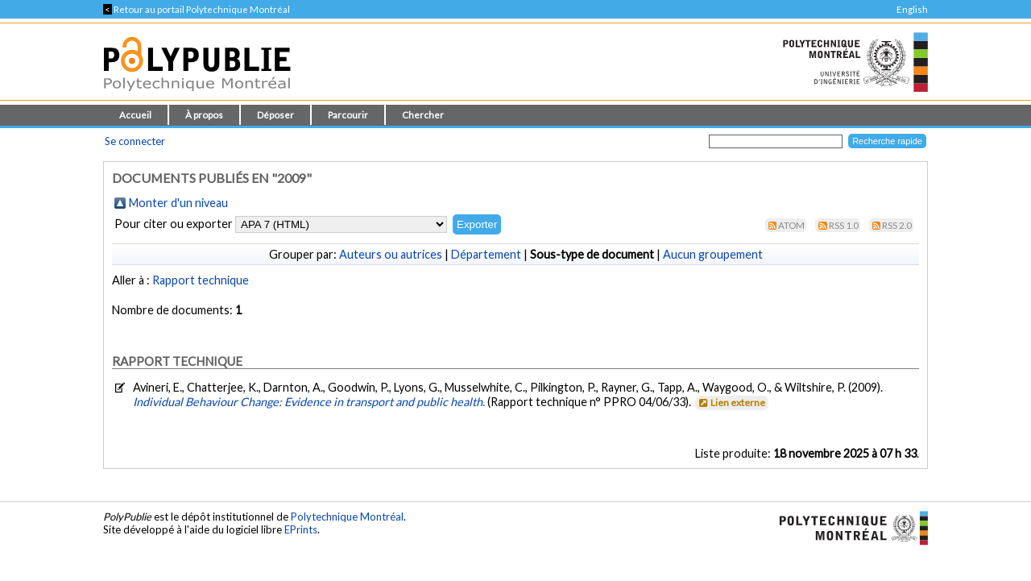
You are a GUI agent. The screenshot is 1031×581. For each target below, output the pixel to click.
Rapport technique (200, 280)
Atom (791, 225)
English (912, 9)
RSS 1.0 (844, 225)
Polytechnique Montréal (347, 516)
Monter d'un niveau (178, 203)
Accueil (135, 115)
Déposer (275, 115)
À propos (204, 115)
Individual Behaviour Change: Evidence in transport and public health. (310, 402)
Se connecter (135, 141)
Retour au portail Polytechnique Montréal (196, 9)
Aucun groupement (713, 254)
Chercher (423, 115)
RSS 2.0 (897, 225)
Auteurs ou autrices (390, 254)
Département (486, 254)
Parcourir (348, 115)
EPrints (300, 529)
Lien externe (731, 402)
